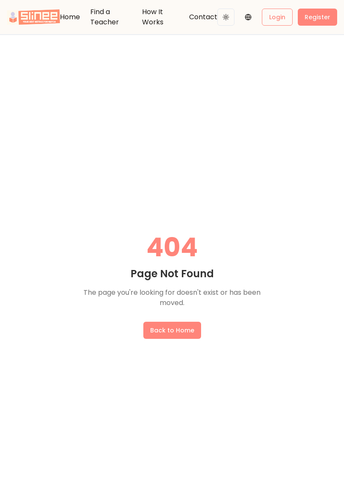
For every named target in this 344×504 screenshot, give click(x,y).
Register (317, 17)
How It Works (152, 17)
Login (277, 17)
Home (70, 17)
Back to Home (172, 330)
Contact (203, 17)
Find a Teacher (104, 17)
